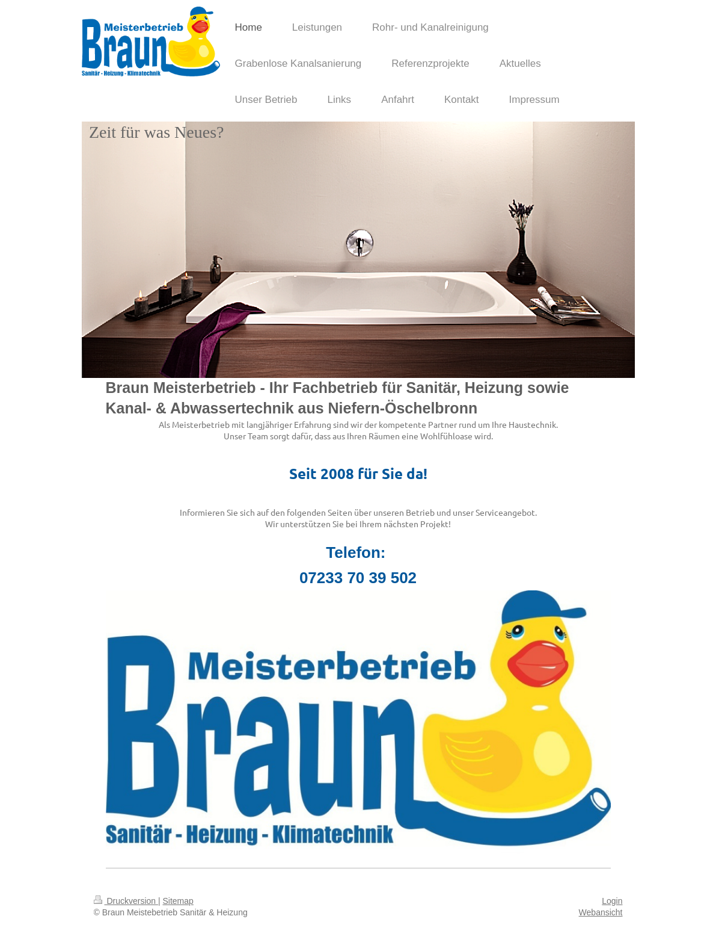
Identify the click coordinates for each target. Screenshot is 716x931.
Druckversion (126, 901)
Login (612, 901)
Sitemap (178, 901)
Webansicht (601, 912)
